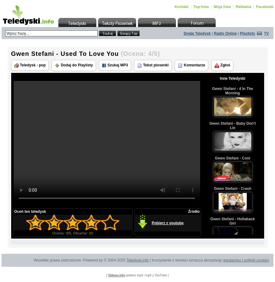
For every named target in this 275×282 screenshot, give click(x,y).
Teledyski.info (137, 260)
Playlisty (247, 33)
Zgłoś (222, 65)
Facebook (264, 7)
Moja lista (222, 7)
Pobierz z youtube (168, 223)
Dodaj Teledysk (197, 33)
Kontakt (182, 7)
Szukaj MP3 (115, 65)
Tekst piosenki (153, 65)
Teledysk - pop (30, 65)
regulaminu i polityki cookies (246, 260)
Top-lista (201, 7)
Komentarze (191, 65)
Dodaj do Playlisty (74, 65)
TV (266, 33)
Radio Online (225, 33)
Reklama (243, 7)
